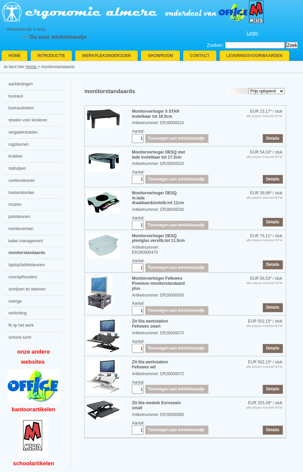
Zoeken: (215, 45)
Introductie (51, 55)
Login (252, 33)
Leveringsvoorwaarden (254, 55)
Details (272, 138)
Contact (200, 55)
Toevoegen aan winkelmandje (176, 138)
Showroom (160, 55)
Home (14, 55)
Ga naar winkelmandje (58, 37)
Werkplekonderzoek (106, 55)
